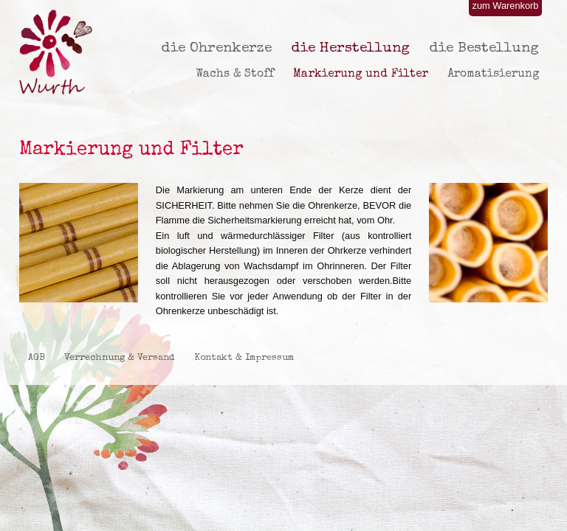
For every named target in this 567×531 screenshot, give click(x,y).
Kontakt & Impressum (244, 358)
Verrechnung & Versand (119, 358)
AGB (36, 358)
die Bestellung (484, 48)
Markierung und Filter (360, 74)
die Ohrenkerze (216, 48)
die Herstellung (350, 48)
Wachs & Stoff (235, 74)
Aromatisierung (493, 74)
